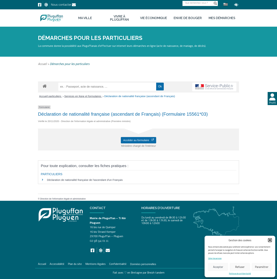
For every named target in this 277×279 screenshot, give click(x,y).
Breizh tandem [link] (155, 272)
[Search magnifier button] (215, 3)
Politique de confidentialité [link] (240, 274)
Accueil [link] (42, 63)
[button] (270, 240)
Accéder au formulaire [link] (138, 140)
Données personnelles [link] (143, 264)
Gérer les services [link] (215, 258)
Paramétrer (261, 267)
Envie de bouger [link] (188, 18)
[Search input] (198, 3)
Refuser (239, 267)
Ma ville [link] (85, 18)
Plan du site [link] (75, 263)
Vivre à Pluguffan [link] (119, 18)
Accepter (218, 267)
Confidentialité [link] (117, 263)
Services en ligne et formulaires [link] (83, 96)
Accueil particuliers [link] (50, 96)
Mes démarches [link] (222, 18)
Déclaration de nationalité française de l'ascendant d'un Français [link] (85, 179)
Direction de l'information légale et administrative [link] (63, 199)
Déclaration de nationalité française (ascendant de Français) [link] (139, 96)
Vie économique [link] (153, 18)
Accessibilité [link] (57, 263)
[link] (39, 5)
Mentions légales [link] (95, 263)
